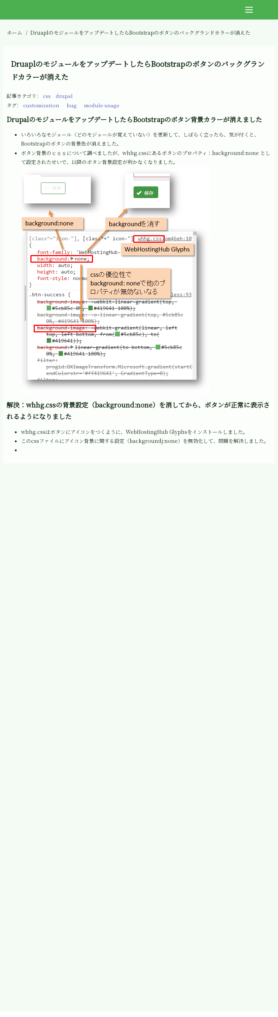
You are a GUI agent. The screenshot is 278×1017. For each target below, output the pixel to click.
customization (42, 105)
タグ (12, 105)
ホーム (14, 32)
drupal (64, 95)
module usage (103, 105)
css (47, 95)
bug (73, 105)
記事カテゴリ (22, 95)
